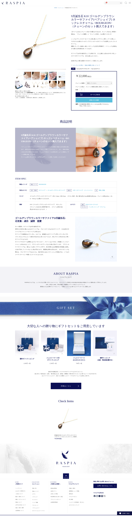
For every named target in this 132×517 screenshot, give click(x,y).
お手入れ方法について (21, 505)
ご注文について (19, 493)
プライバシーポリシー (56, 499)
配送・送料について (20, 496)
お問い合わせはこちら (105, 486)
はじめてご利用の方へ (21, 491)
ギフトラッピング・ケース (38, 510)
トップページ (19, 488)
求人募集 (71, 499)
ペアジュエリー (35, 508)
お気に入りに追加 (94, 100)
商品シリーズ (34, 184)
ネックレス (84, 207)
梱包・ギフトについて (21, 499)
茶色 (100, 190)
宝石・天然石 (34, 190)
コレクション (61, 7)
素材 (83, 204)
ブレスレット (35, 505)
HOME (55, 7)
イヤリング (34, 496)
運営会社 (71, 493)
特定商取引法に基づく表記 (57, 496)
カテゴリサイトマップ (74, 505)
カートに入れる (95, 94)
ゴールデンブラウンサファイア (56, 190)
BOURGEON (42, 184)
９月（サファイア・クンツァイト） (83, 190)
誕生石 (69, 190)
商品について (19, 502)
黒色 (103, 190)
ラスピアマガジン (73, 496)
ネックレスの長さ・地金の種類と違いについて (86, 65)
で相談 (126, 513)
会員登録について (20, 510)
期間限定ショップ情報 (74, 491)
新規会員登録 (54, 488)
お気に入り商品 (54, 493)
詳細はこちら (66, 386)
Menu (129, 2)
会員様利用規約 (54, 502)
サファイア (42, 190)
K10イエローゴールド (92, 204)
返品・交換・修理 (20, 507)
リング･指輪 (35, 502)
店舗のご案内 (72, 488)
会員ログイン (54, 491)
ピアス (33, 494)
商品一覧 (34, 488)
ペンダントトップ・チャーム (97, 207)
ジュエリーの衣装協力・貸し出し (76, 502)
